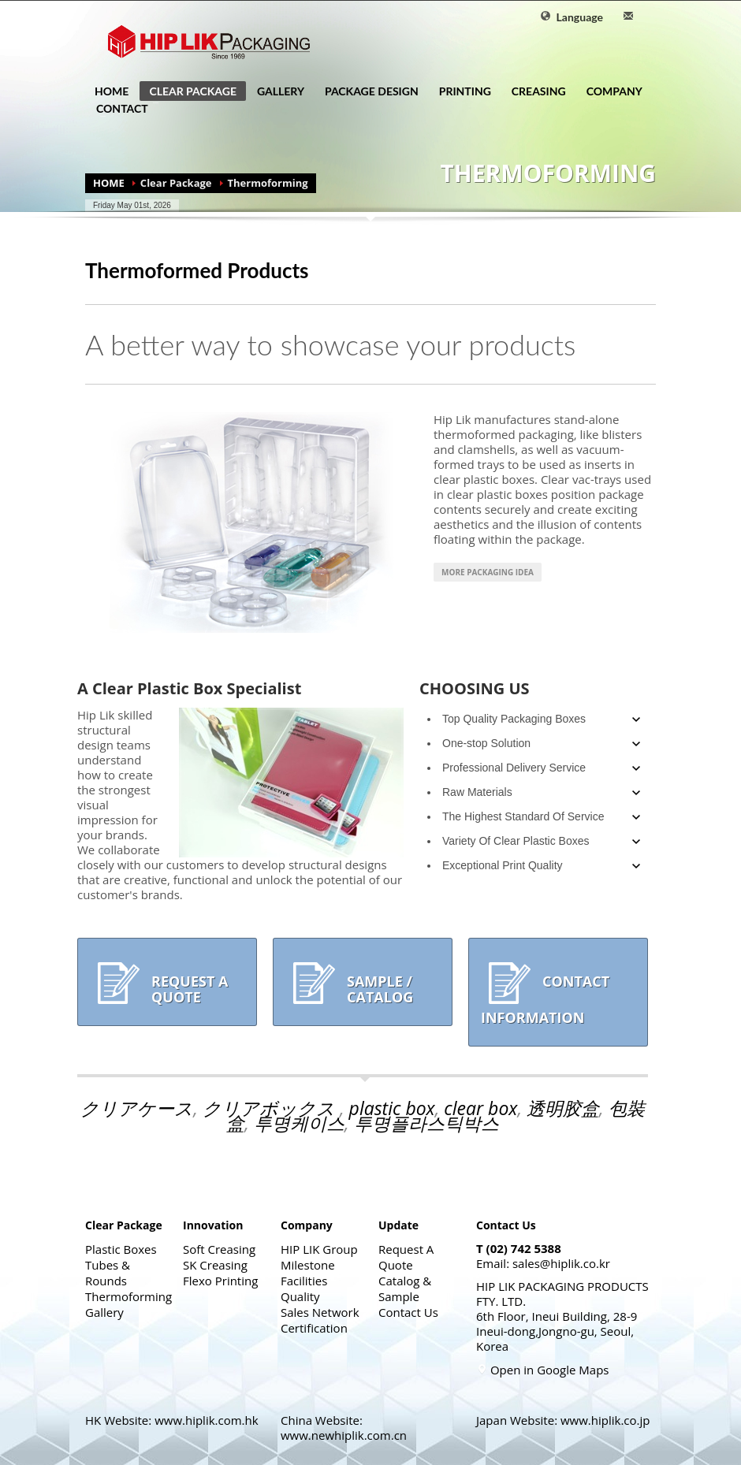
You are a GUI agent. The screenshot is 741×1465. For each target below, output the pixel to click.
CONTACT (117, 108)
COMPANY (609, 91)
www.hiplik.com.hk (206, 1420)
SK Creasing (215, 1265)
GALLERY (280, 91)
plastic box (392, 1108)
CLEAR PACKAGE (188, 92)
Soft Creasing (219, 1249)
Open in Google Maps (542, 1370)
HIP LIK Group (319, 1249)
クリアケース (136, 1108)
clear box (480, 1108)
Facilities (304, 1280)
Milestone (308, 1265)
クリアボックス (271, 1108)
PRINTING (460, 91)
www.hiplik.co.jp (605, 1420)
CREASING (534, 91)
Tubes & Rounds (107, 1272)
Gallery (104, 1312)
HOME (111, 91)
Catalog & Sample (404, 1288)
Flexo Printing (220, 1280)
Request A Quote (406, 1257)
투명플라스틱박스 (426, 1123)
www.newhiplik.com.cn (344, 1435)
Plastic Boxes (121, 1249)
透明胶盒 (563, 1108)
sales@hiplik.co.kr (561, 1263)
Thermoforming (128, 1296)
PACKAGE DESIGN (372, 91)
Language (571, 17)
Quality (300, 1296)
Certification (314, 1328)
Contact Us (408, 1312)
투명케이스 (299, 1123)
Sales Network (320, 1312)
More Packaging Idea (487, 572)
